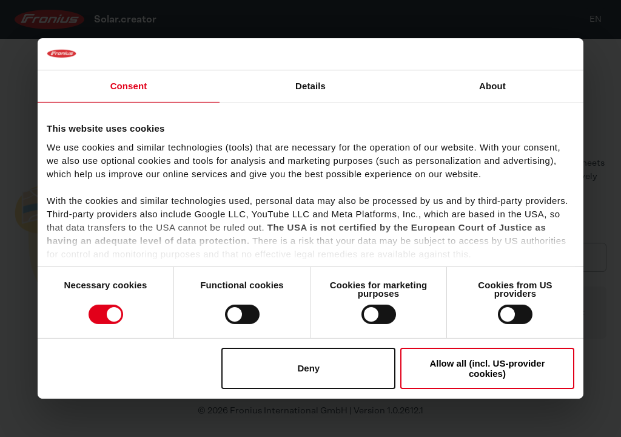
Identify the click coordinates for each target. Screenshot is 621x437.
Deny (309, 368)
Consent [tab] (128, 86)
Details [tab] (310, 86)
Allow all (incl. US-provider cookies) (487, 368)
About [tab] (492, 86)
